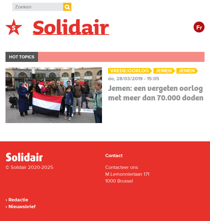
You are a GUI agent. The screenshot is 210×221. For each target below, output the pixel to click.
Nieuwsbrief (22, 207)
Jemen (164, 71)
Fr (199, 27)
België (18, 42)
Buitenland (49, 42)
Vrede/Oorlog (129, 71)
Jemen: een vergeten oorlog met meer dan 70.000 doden (155, 93)
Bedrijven (108, 42)
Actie (79, 42)
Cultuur (139, 42)
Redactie (18, 200)
